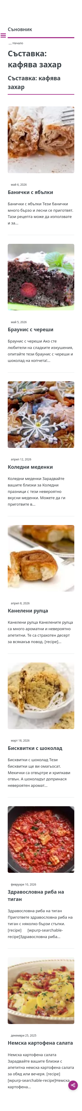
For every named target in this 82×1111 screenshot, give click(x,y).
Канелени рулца (28, 610)
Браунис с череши (30, 329)
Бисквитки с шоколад (35, 748)
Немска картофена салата (40, 1042)
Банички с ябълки (30, 192)
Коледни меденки (30, 467)
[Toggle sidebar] (3, 35)
